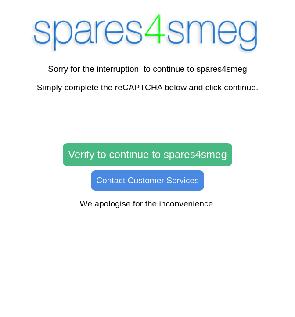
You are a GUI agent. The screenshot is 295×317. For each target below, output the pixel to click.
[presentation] (147, 118)
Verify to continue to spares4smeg (147, 154)
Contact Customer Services (147, 180)
